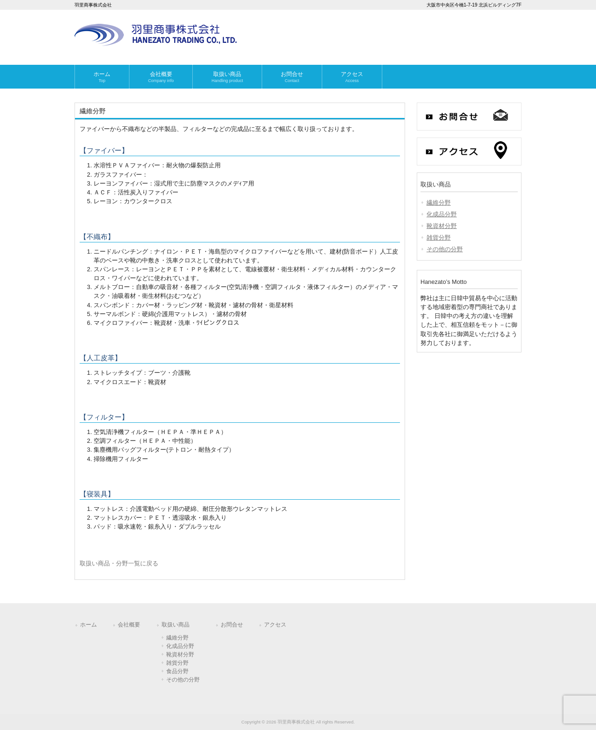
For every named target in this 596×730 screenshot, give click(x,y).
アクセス (275, 624)
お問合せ (232, 624)
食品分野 (177, 671)
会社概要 (129, 624)
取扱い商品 (176, 624)
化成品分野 (442, 214)
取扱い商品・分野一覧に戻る (119, 563)
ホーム (88, 624)
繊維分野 (439, 202)
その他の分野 (445, 249)
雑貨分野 (439, 237)
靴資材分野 (442, 225)
